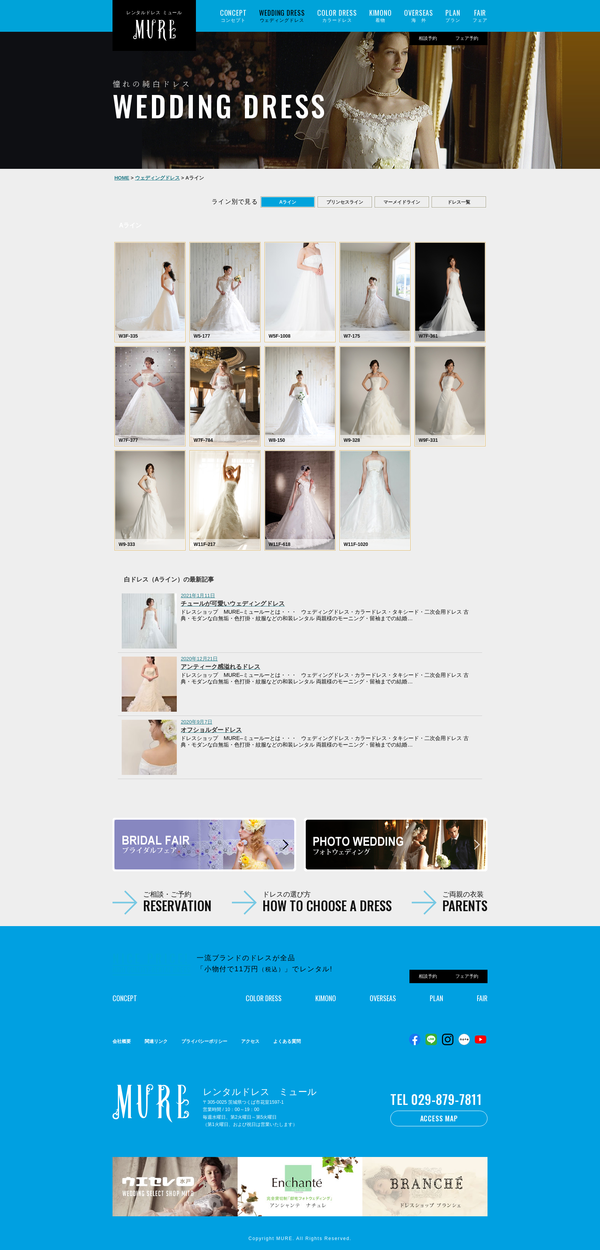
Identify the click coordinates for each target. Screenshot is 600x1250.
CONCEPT (124, 998)
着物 (380, 16)
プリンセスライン (344, 202)
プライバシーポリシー (204, 1041)
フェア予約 (466, 38)
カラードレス (337, 16)
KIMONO (325, 998)
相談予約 (428, 38)
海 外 (418, 16)
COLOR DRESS (264, 998)
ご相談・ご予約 (177, 901)
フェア (480, 16)
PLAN (436, 998)
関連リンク (156, 1041)
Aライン (288, 202)
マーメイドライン (401, 202)
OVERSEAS (383, 998)
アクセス (250, 1041)
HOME (121, 178)
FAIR (482, 998)
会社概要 (121, 1041)
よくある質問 (287, 1041)
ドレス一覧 (458, 202)
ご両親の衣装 (465, 901)
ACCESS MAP (439, 1118)
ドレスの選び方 (327, 901)
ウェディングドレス (282, 16)
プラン (452, 16)
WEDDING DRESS (191, 998)
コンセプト (233, 16)
